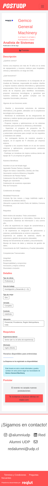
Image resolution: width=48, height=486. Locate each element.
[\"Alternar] (42, 6)
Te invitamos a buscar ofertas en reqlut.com (24, 398)
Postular (24, 50)
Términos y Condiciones (15, 475)
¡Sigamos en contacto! (24, 424)
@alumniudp (17, 435)
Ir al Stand (22, 37)
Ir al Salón (31, 37)
